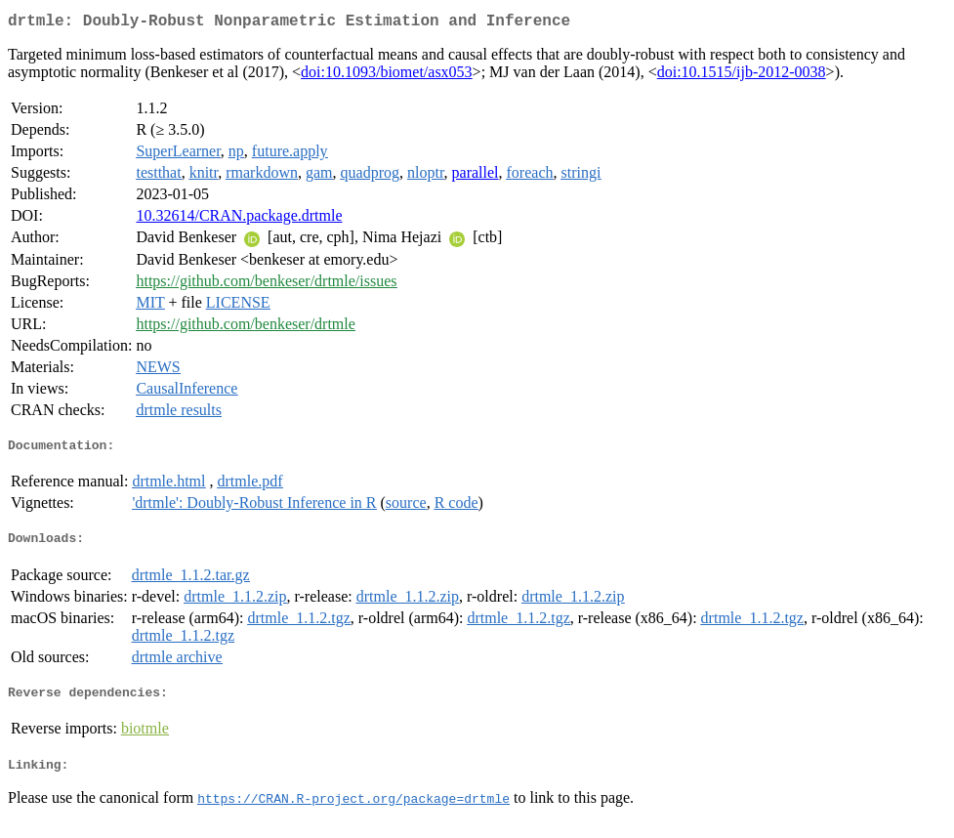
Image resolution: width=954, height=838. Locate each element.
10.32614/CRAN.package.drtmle (239, 219)
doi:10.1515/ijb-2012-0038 (741, 75)
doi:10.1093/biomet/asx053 (387, 75)
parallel (475, 176)
